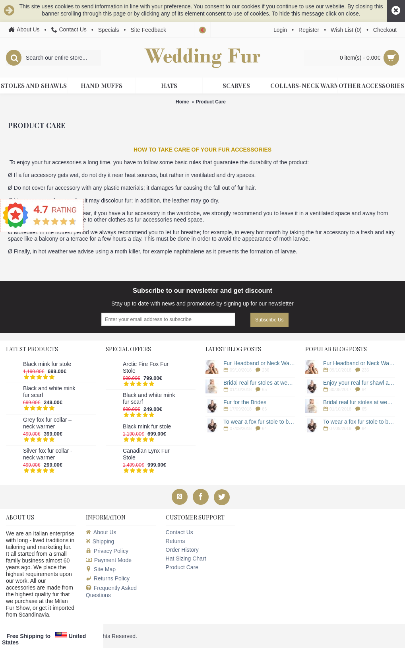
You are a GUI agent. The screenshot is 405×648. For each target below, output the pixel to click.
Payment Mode (109, 560)
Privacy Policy (107, 551)
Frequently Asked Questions (111, 591)
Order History (182, 550)
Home (182, 102)
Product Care (211, 102)
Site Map (101, 569)
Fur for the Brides (244, 402)
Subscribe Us (269, 320)
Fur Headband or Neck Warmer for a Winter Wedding (259, 363)
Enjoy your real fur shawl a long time (359, 382)
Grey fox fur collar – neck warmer (47, 423)
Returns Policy (108, 578)
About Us (101, 532)
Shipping (100, 541)
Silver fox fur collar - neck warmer (47, 454)
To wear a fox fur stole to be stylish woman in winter (259, 421)
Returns (175, 541)
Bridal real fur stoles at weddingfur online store (259, 382)
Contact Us (179, 532)
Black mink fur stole (47, 364)
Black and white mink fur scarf (49, 391)
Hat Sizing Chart (186, 558)
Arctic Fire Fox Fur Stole (146, 367)
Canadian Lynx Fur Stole (146, 454)
